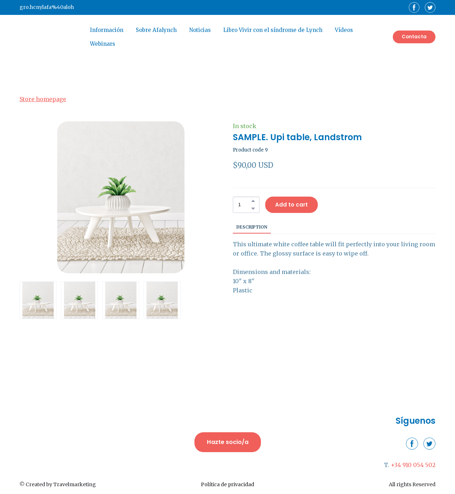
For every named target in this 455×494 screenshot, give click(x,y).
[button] (414, 7)
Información (106, 30)
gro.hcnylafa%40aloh (47, 7)
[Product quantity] (244, 205)
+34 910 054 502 (413, 464)
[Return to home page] (49, 37)
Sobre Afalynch (156, 30)
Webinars (102, 43)
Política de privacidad (227, 484)
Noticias (200, 30)
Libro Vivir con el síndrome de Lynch (272, 30)
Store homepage (43, 99)
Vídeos (344, 30)
